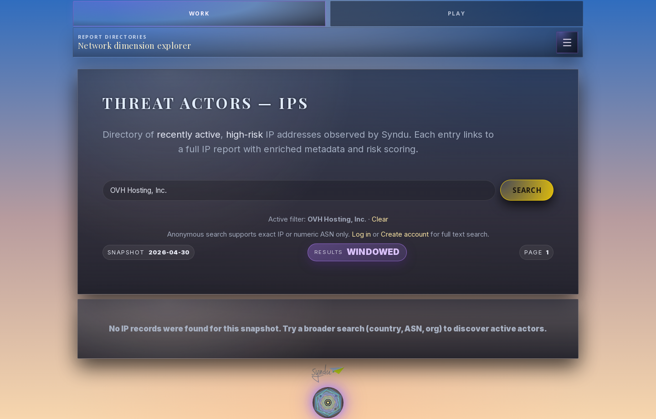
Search (527, 190)
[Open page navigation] (567, 42)
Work (199, 13)
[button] (328, 321)
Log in (361, 234)
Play (457, 13)
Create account (405, 234)
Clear (380, 219)
